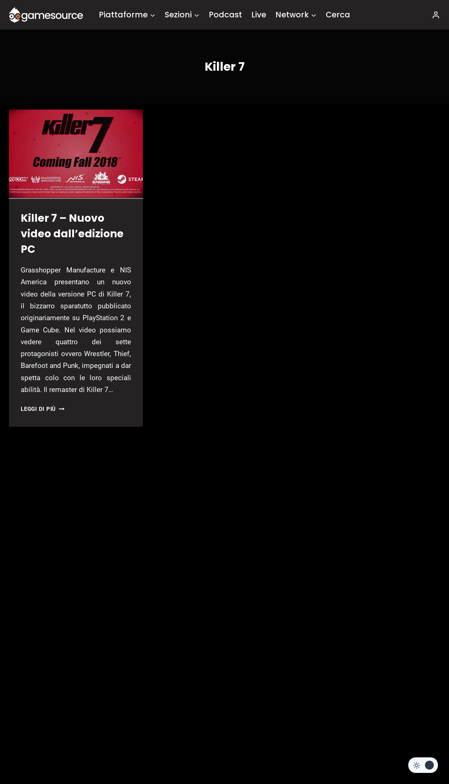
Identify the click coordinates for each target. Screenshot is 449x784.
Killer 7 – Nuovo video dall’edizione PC (72, 234)
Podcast (225, 14)
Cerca (338, 14)
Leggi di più (42, 409)
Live (258, 14)
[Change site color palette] (423, 765)
